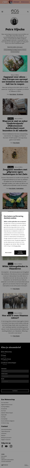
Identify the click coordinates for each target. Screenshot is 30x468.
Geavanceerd (8, 252)
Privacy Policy (17, 246)
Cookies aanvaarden (20, 252)
